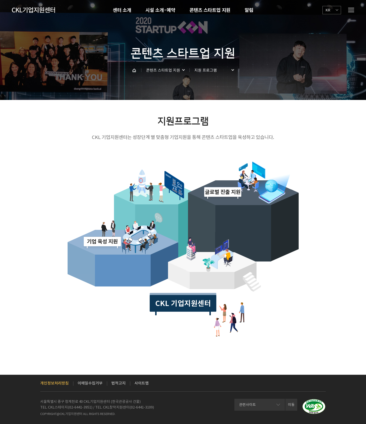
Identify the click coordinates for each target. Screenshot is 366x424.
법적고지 (118, 383)
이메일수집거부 (90, 383)
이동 (291, 404)
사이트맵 (141, 383)
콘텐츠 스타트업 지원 (209, 10)
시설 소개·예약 (160, 10)
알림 (249, 10)
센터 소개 (122, 10)
